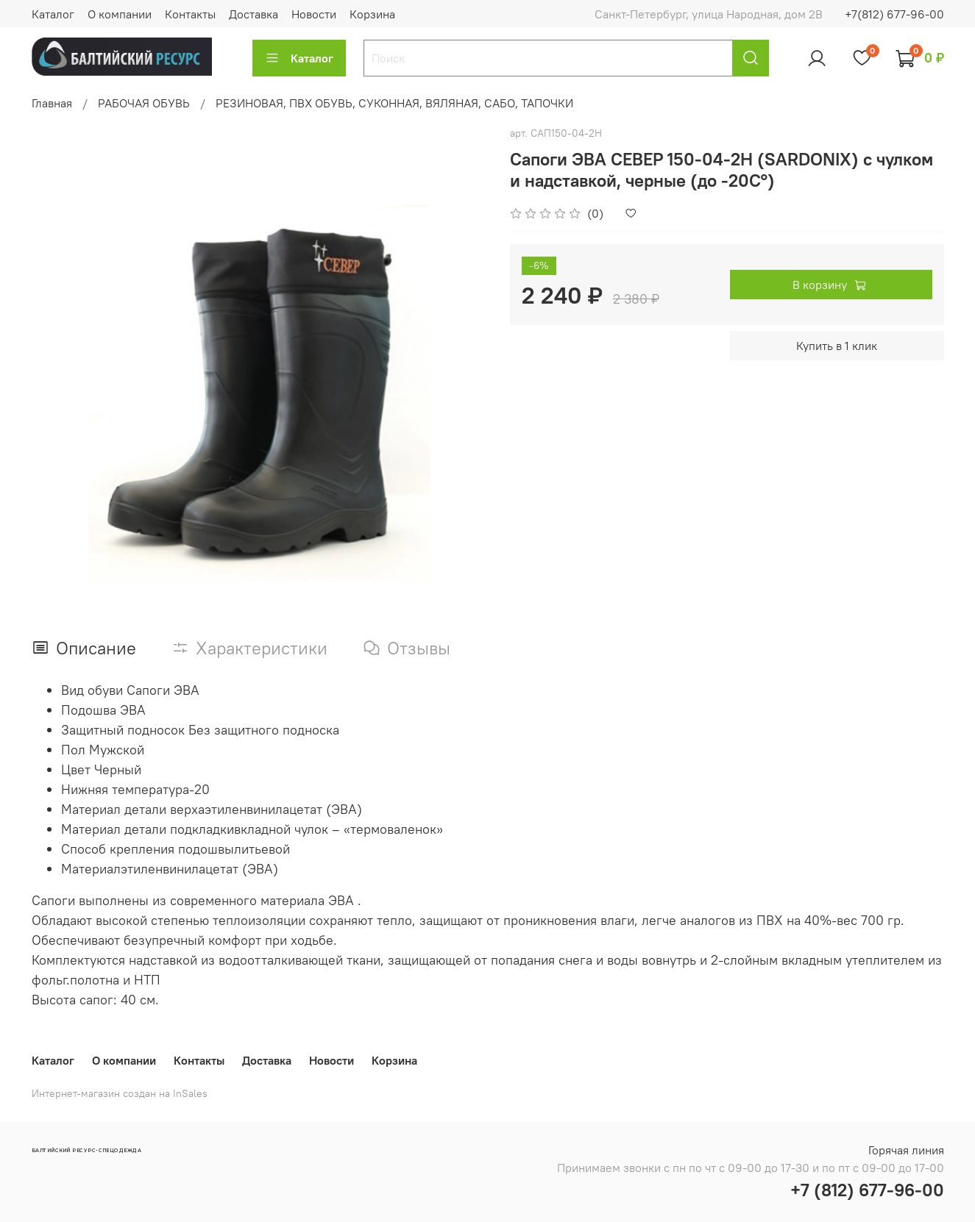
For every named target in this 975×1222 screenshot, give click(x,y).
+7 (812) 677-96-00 (867, 1190)
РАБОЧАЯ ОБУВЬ (144, 103)
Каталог (53, 14)
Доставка (253, 14)
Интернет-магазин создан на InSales (120, 1093)
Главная (52, 103)
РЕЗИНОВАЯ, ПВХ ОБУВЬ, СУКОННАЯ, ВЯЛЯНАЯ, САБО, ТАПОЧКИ (394, 103)
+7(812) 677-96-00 (894, 14)
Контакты (190, 14)
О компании (120, 14)
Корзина (372, 14)
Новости (313, 14)
